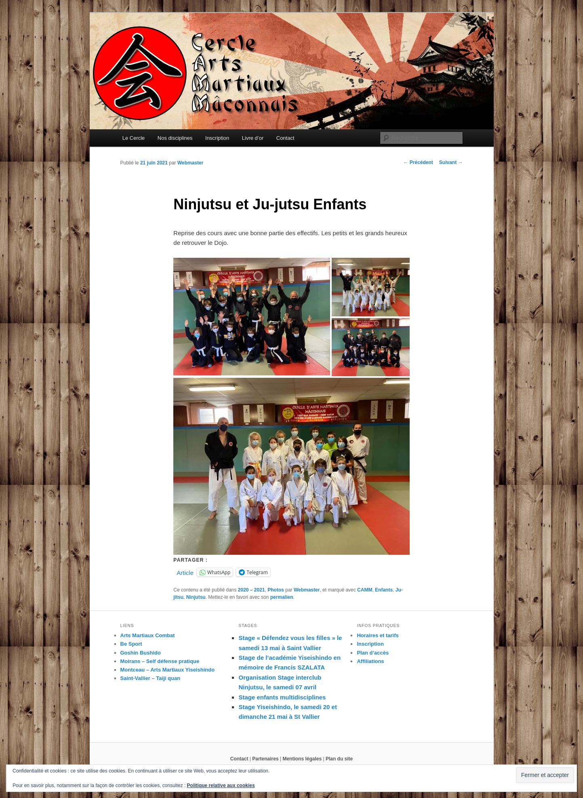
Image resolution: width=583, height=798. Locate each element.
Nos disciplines (175, 138)
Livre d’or (252, 138)
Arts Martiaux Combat (147, 635)
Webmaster (190, 163)
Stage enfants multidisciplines (282, 697)
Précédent (418, 162)
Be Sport (131, 644)
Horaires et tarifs (377, 635)
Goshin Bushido (140, 653)
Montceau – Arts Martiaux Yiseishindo (167, 670)
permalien (281, 597)
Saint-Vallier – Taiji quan (150, 678)
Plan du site (339, 759)
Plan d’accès (373, 653)
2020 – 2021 (251, 590)
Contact (285, 138)
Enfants (384, 590)
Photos (275, 590)
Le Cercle (133, 138)
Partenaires (265, 759)
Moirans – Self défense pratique (160, 661)
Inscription (217, 138)
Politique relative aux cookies (221, 785)
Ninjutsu (196, 597)
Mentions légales (302, 759)
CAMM (364, 590)
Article (185, 572)
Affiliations (370, 661)
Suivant (451, 162)
